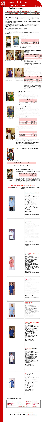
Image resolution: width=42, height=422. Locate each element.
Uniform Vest (28, 401)
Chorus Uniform (27, 406)
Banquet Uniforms (10, 403)
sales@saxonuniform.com (31, 414)
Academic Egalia (21, 406)
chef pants (30, 178)
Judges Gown (20, 403)
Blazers (25, 13)
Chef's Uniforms (35, 13)
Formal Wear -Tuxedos (13, 13)
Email (9, 187)
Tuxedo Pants (9, 404)
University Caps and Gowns (35, 401)
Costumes (35, 11)
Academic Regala (25, 11)
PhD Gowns (34, 406)
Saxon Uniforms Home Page (13, 11)
